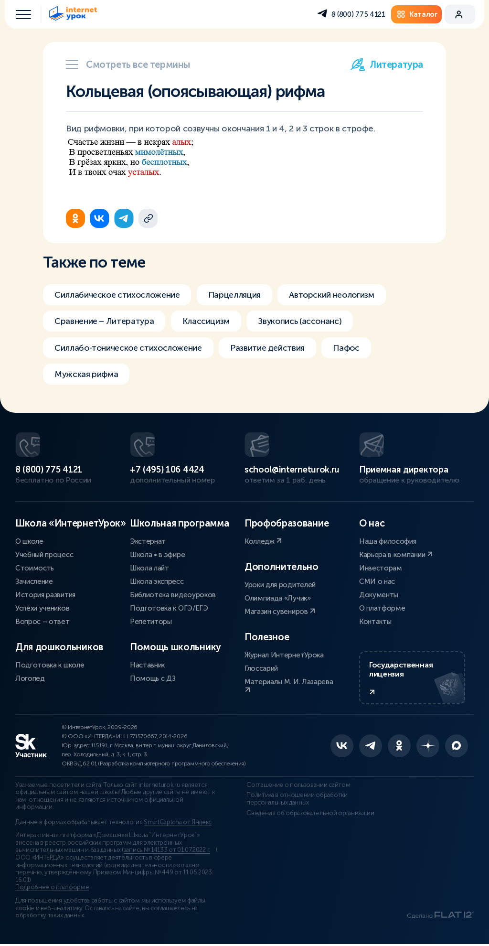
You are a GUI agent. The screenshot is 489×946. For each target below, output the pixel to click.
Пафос (353, 348)
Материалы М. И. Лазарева (288, 685)
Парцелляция (239, 295)
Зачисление (34, 581)
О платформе (382, 608)
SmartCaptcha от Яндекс (178, 824)
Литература (387, 64)
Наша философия (387, 541)
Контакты (375, 621)
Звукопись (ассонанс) (305, 321)
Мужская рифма (86, 375)
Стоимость (34, 568)
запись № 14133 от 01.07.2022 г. (167, 852)
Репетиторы (151, 621)
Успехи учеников (42, 608)
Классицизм (209, 321)
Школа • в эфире (157, 555)
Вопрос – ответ (42, 621)
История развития (45, 595)
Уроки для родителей (280, 585)
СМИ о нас (377, 581)
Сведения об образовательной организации (308, 815)
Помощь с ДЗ (152, 678)
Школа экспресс (157, 581)
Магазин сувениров (279, 611)
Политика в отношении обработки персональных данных (294, 801)
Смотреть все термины (128, 64)
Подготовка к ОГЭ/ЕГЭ (169, 608)
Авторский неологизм (338, 295)
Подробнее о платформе (52, 889)
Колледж (263, 541)
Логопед (30, 678)
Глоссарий (261, 668)
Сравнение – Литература (105, 321)
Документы (378, 595)
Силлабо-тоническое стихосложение (130, 348)
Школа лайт (149, 568)
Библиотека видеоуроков (173, 595)
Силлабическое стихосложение (118, 295)
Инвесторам (380, 568)
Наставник (147, 665)
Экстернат (148, 541)
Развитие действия (273, 348)
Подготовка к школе (49, 665)
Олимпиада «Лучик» (277, 598)
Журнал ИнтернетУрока (284, 655)
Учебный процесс (44, 555)
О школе (29, 541)
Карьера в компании (396, 555)
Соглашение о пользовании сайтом (296, 787)
